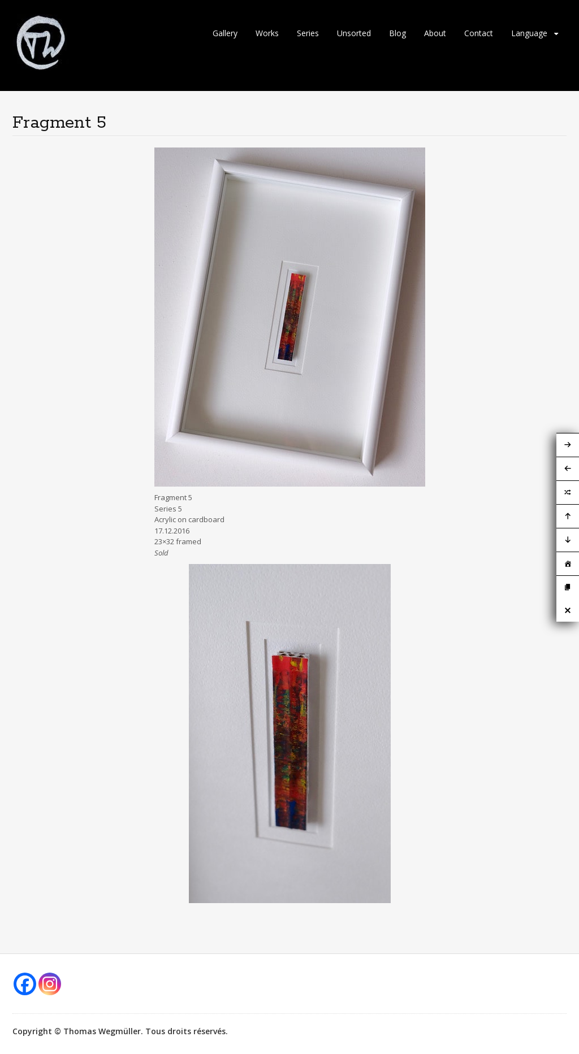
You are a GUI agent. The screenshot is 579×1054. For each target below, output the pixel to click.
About (435, 33)
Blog (397, 33)
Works (267, 33)
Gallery (225, 33)
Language (529, 33)
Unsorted (354, 33)
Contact (478, 33)
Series (308, 33)
